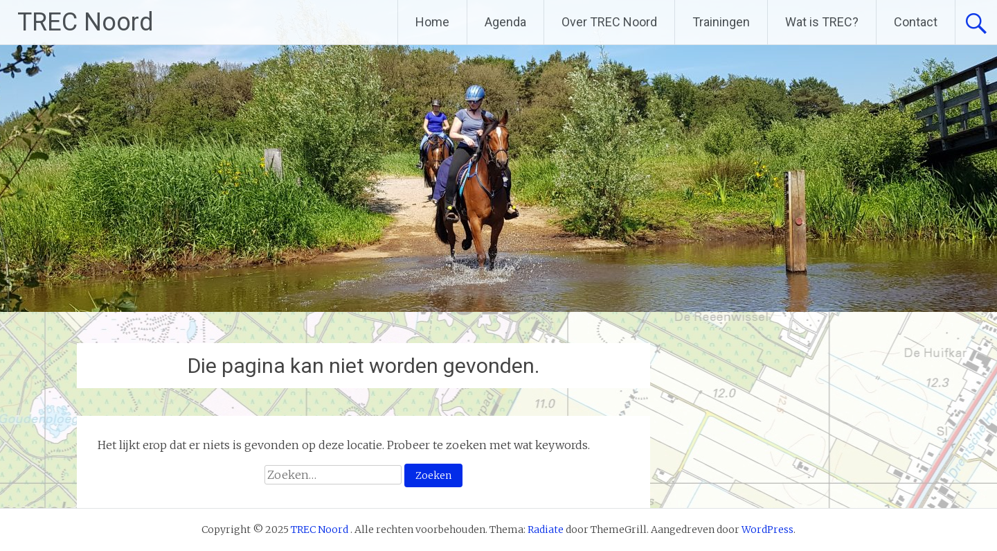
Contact (915, 22)
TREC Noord (85, 22)
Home (432, 22)
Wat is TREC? (822, 22)
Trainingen (721, 22)
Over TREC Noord (609, 22)
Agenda (505, 22)
